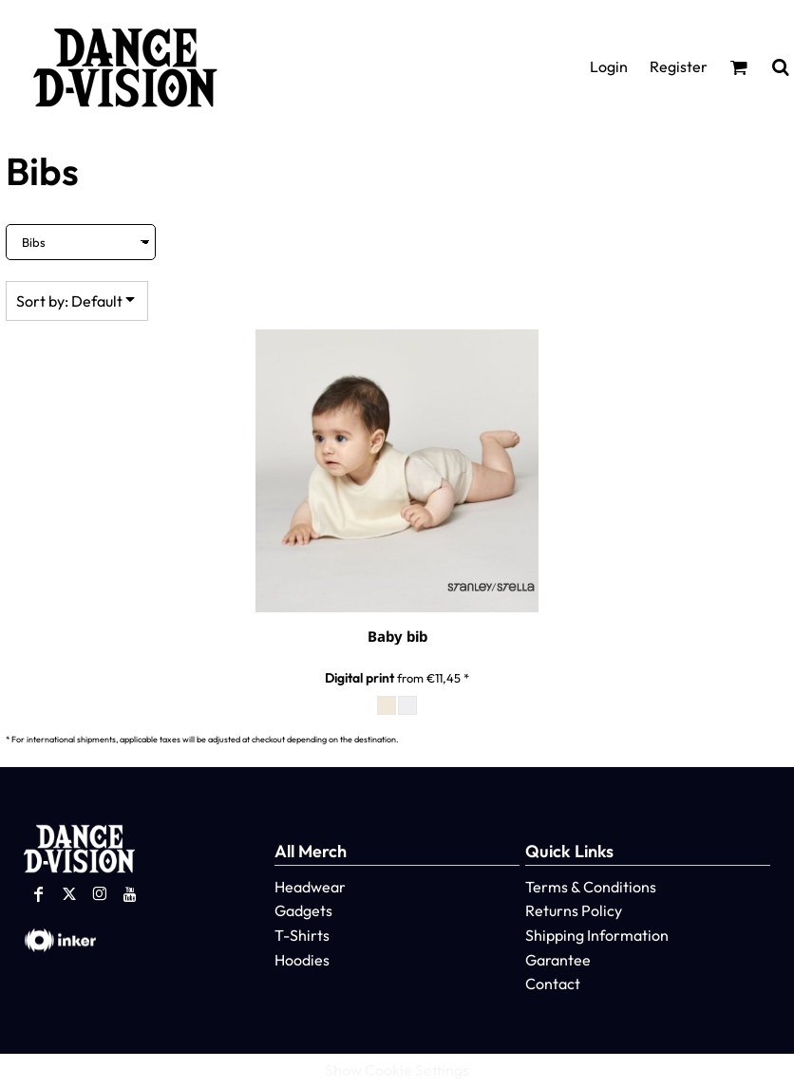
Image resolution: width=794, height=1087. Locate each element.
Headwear (310, 886)
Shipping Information (597, 935)
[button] (738, 67)
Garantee (558, 959)
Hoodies (302, 959)
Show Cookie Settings (397, 1069)
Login (609, 66)
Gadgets (303, 910)
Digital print (359, 677)
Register (679, 66)
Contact (552, 983)
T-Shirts (302, 935)
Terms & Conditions (590, 886)
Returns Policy (573, 910)
